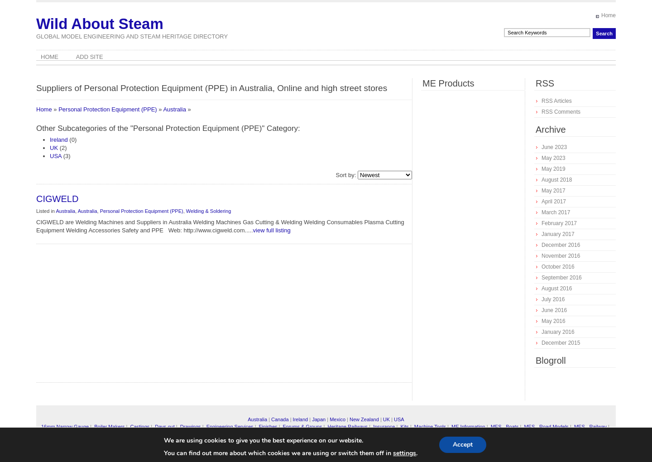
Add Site (89, 56)
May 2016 (554, 321)
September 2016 (562, 277)
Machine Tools (430, 426)
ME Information (468, 426)
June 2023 (554, 147)
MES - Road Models (546, 426)
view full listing (272, 230)
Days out (164, 426)
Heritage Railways (347, 426)
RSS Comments (561, 112)
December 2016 (561, 245)
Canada (280, 419)
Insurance (384, 426)
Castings (139, 426)
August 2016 (557, 288)
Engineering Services (230, 426)
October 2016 (558, 267)
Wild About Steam (99, 23)
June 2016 (554, 310)
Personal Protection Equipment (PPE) (107, 109)
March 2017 (556, 212)
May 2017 (554, 191)
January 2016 (558, 332)
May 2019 (554, 169)
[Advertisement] (147, 316)
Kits (404, 426)
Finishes (268, 426)
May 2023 (554, 158)
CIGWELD (57, 199)
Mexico (337, 419)
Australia (174, 109)
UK (54, 147)
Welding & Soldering (208, 211)
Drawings (190, 426)
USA (56, 156)
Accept (463, 444)
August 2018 (557, 180)
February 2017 (559, 223)
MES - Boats (505, 426)
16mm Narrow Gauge (65, 426)
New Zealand (364, 419)
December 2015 (561, 343)
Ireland (59, 139)
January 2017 (558, 234)
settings (404, 453)
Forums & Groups (302, 426)
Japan (319, 419)
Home (608, 15)
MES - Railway (590, 426)
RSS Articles (557, 101)
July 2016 (553, 299)
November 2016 (561, 256)
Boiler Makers (109, 426)
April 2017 (554, 201)
